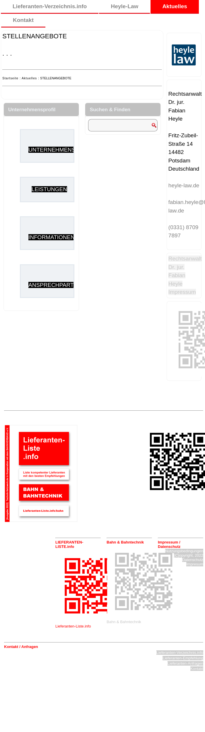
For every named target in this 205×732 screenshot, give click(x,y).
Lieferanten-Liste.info (73, 626)
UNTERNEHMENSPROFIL (61, 150)
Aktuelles (174, 6)
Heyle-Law (124, 6)
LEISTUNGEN (49, 189)
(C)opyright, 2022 (188, 555)
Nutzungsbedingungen (184, 551)
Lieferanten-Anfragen (185, 663)
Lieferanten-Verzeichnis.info (50, 6)
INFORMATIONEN (51, 237)
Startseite (10, 78)
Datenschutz (192, 560)
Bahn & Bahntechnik (124, 622)
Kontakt (23, 20)
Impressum (182, 292)
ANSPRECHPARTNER (57, 285)
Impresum (194, 564)
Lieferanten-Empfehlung (183, 658)
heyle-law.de (183, 185)
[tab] (78, 544)
